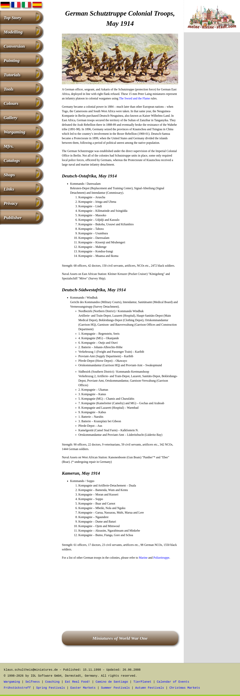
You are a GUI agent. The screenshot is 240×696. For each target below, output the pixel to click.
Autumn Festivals (149, 688)
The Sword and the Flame (134, 98)
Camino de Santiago (112, 682)
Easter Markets (82, 688)
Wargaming (14, 131)
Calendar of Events (173, 682)
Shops (9, 174)
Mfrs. (9, 146)
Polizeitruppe (161, 557)
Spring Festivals (50, 688)
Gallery (10, 117)
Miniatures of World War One (120, 638)
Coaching (52, 682)
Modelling (13, 32)
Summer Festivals (115, 688)
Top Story (12, 17)
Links (9, 189)
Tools (8, 89)
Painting (12, 60)
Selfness (32, 682)
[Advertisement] (120, 590)
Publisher (13, 217)
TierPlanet (142, 682)
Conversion (14, 46)
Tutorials (12, 74)
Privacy (11, 203)
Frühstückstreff (17, 688)
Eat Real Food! (77, 682)
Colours (11, 103)
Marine (143, 557)
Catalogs (12, 160)
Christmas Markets (184, 688)
